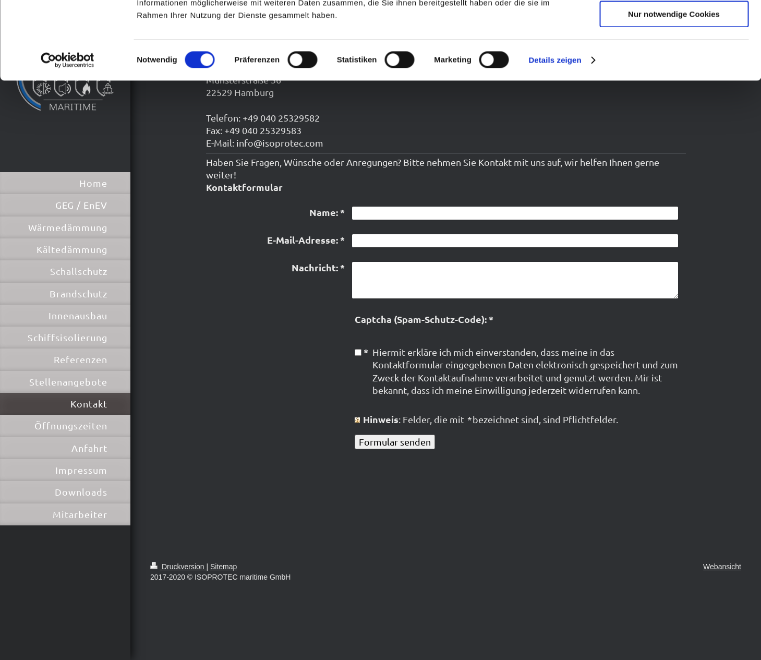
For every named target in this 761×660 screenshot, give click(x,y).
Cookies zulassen (674, 25)
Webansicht (722, 566)
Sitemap (223, 566)
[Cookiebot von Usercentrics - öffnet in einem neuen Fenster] (67, 133)
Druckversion (178, 566)
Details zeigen (554, 132)
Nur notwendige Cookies (674, 86)
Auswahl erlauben (674, 56)
